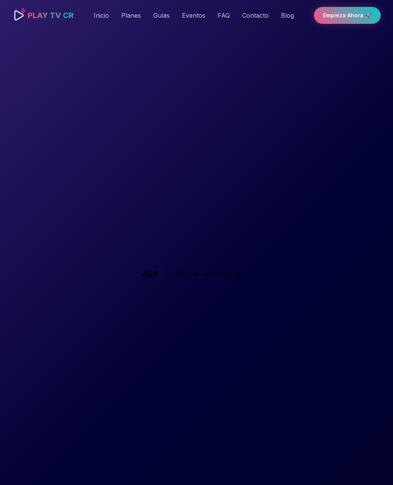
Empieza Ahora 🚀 (347, 15)
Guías (161, 15)
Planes (131, 15)
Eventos (193, 15)
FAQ (224, 15)
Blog (287, 15)
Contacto (255, 15)
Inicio (101, 15)
